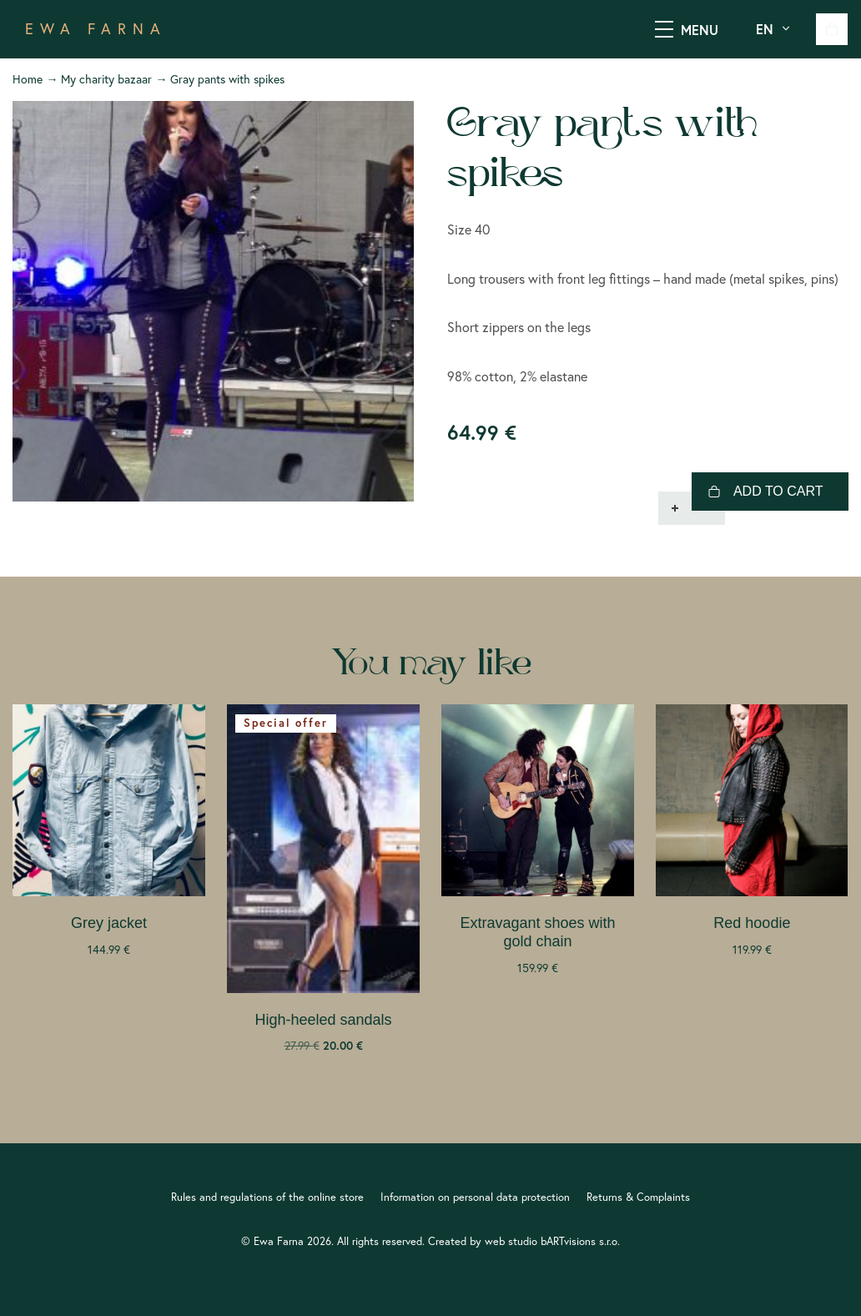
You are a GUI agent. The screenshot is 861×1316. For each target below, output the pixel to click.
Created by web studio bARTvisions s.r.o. (524, 1241)
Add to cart (778, 491)
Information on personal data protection (475, 1196)
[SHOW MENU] (664, 29)
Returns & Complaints (638, 1196)
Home (28, 79)
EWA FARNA (96, 28)
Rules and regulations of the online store (267, 1196)
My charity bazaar (106, 79)
